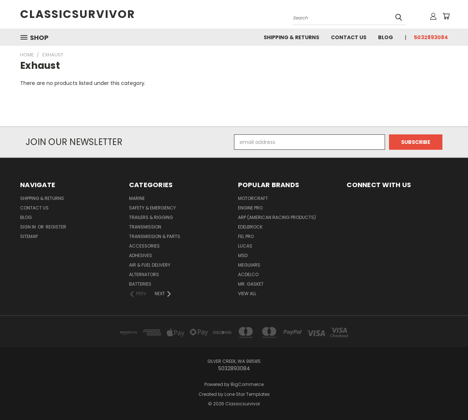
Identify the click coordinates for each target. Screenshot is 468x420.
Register (56, 227)
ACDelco (248, 274)
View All (247, 293)
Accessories (144, 246)
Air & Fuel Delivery (149, 265)
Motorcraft (253, 198)
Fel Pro (246, 236)
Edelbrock (250, 227)
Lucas (245, 246)
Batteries (140, 284)
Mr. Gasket (251, 284)
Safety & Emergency (152, 208)
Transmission (145, 227)
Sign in (28, 227)
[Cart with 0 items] (446, 16)
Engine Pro (250, 208)
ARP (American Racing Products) (277, 217)
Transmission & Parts (154, 236)
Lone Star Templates (247, 394)
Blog (385, 37)
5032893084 (431, 37)
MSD (243, 255)
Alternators (144, 274)
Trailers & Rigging (151, 217)
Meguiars (249, 265)
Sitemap (29, 236)
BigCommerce (247, 384)
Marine (137, 198)
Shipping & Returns (291, 37)
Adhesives (140, 255)
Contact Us (348, 37)
